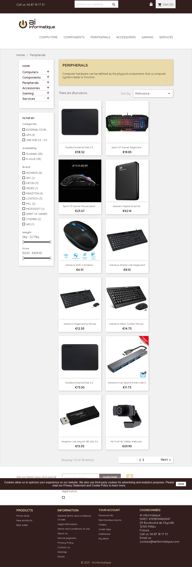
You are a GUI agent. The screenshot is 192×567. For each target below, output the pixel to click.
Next (166, 460)
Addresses (104, 533)
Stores (61, 556)
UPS (30, 135)
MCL (30, 203)
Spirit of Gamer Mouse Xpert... (80, 206)
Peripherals (100, 37)
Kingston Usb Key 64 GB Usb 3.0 (80, 441)
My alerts (104, 538)
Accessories (126, 37)
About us (62, 533)
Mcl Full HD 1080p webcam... (127, 441)
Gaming (147, 37)
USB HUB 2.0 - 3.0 (37, 140)
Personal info (106, 515)
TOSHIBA (33, 219)
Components (74, 37)
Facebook (129, 477)
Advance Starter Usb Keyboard (127, 265)
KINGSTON (34, 193)
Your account (109, 510)
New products (24, 520)
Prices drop (22, 515)
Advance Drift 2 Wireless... (79, 265)
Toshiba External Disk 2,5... (80, 147)
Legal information (67, 524)
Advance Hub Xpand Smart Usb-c (127, 382)
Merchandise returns (110, 520)
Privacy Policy (65, 542)
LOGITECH (34, 198)
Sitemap (62, 551)
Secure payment (66, 538)
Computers (48, 37)
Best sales (22, 525)
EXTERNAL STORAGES (37, 129)
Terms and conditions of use (73, 528)
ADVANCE (34, 172)
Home (26, 66)
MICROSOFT (35, 208)
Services (166, 37)
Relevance (153, 93)
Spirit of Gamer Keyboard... (127, 147)
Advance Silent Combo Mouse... (127, 323)
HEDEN (32, 188)
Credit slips (105, 529)
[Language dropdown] (23, 11)
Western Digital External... (127, 206)
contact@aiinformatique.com (159, 541)
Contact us (63, 547)
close (181, 483)
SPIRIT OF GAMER (37, 214)
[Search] (96, 4)
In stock (33, 159)
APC (30, 178)
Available (34, 153)
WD (30, 224)
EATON (32, 183)
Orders (102, 524)
